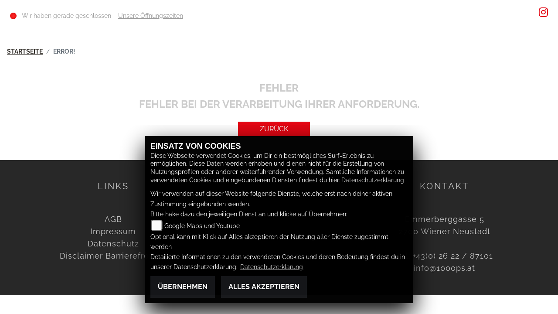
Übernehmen (183, 287)
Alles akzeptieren (263, 287)
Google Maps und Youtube (202, 225)
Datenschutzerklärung (372, 180)
